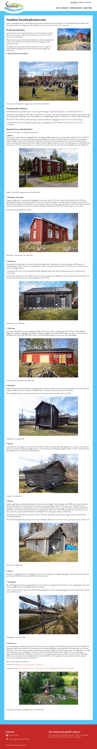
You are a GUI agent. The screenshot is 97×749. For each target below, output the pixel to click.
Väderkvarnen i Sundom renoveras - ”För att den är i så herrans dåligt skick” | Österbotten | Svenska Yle (44, 668)
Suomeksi (81, 2)
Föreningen (75, 8)
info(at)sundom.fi (14, 735)
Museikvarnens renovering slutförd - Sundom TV (28, 665)
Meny (87, 8)
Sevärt (64, 8)
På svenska (73, 2)
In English (88, 2)
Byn (58, 8)
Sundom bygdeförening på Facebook (19, 739)
